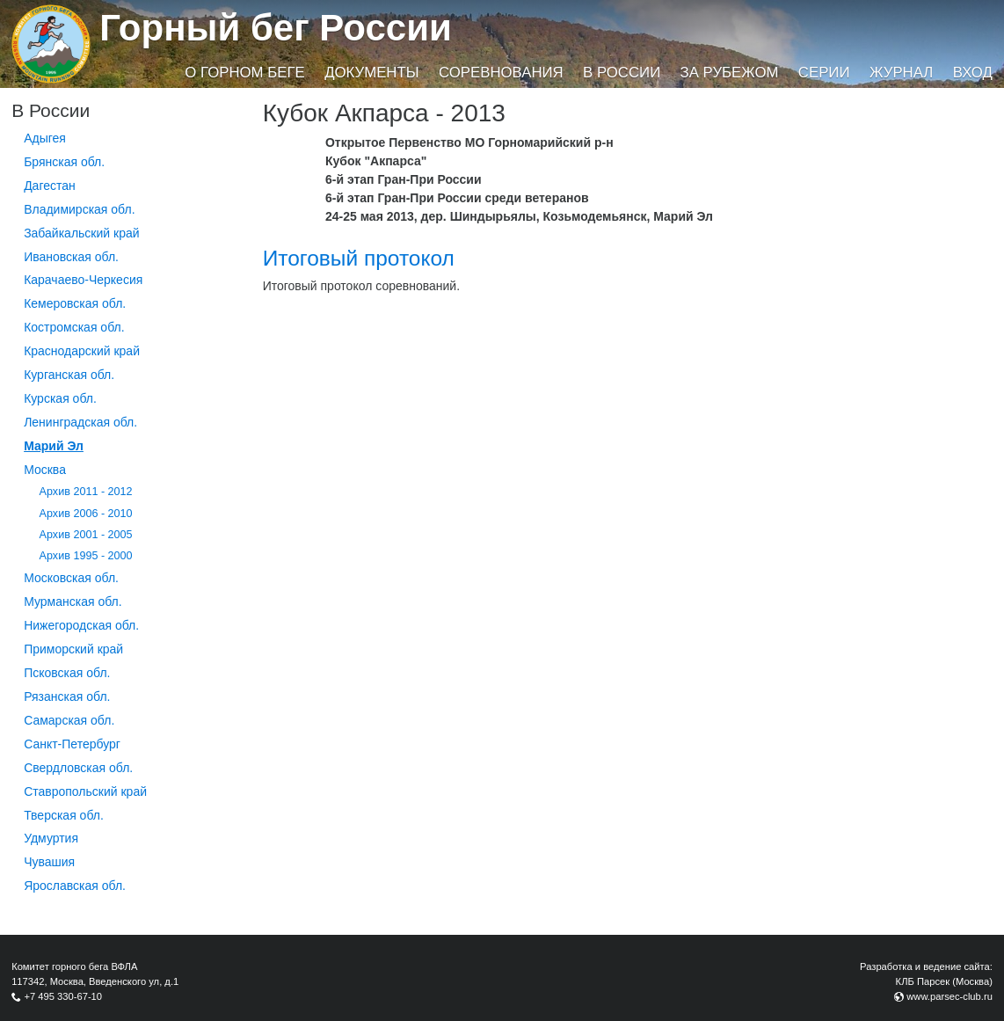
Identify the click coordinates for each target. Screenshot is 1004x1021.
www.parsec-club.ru (949, 996)
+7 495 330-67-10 (63, 996)
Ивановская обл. (71, 257)
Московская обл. (71, 578)
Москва (45, 470)
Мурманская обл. (73, 601)
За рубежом (729, 72)
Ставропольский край (85, 791)
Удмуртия (51, 838)
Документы (371, 72)
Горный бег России (275, 27)
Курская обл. (60, 398)
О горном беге (244, 72)
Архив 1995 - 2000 (86, 556)
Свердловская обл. (78, 768)
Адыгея (45, 138)
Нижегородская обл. (81, 625)
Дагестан (50, 186)
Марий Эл (54, 446)
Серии (824, 72)
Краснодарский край (82, 351)
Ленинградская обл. (80, 422)
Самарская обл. (69, 720)
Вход (973, 72)
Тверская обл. (64, 815)
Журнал (901, 72)
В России (621, 72)
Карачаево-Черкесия (83, 280)
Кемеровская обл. (75, 303)
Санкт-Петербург (72, 744)
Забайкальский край (81, 233)
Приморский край (73, 649)
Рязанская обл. (67, 696)
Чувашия (49, 862)
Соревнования (501, 72)
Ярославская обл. (75, 886)
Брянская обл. (64, 162)
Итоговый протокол (359, 258)
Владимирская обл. (79, 209)
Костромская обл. (74, 327)
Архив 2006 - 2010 (86, 513)
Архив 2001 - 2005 (86, 535)
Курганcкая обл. (69, 375)
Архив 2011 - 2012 (86, 491)
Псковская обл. (67, 673)
